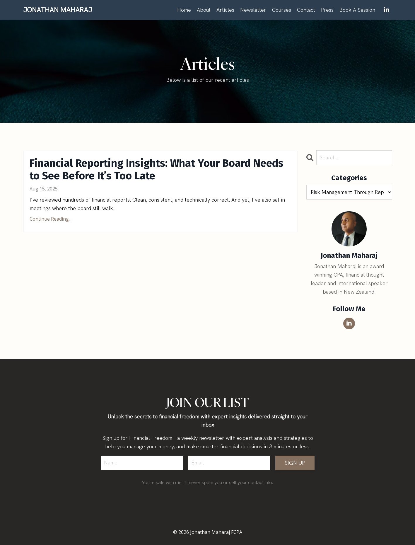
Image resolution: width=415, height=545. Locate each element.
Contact (306, 9)
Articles (225, 9)
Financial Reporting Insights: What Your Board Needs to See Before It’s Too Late (157, 169)
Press (327, 9)
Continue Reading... (50, 219)
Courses (281, 9)
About (204, 9)
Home (184, 9)
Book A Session (357, 9)
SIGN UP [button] (295, 462)
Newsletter (253, 9)
